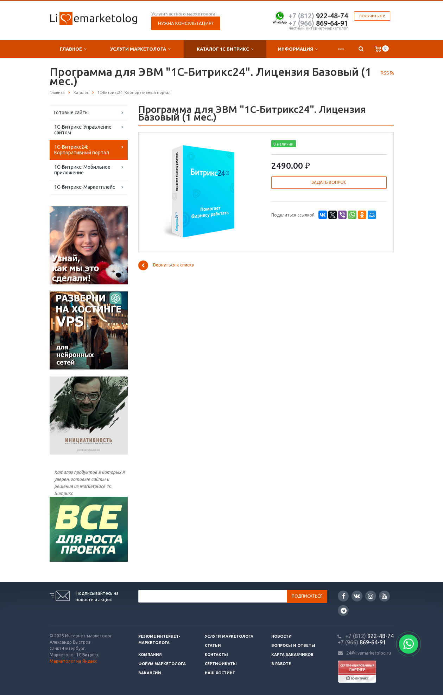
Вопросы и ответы (293, 645)
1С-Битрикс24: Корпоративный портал (81, 149)
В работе (281, 664)
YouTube (384, 596)
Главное (73, 49)
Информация (297, 49)
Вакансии (149, 673)
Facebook (344, 596)
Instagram (370, 596)
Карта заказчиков (292, 654)
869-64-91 (318, 23)
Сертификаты (221, 664)
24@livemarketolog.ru (368, 653)
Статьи (213, 645)
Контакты (216, 654)
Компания (150, 654)
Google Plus (344, 610)
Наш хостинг (220, 673)
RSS (387, 72)
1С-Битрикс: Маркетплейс (84, 187)
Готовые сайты (71, 112)
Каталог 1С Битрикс (225, 49)
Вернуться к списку (166, 265)
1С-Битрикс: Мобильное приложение (82, 169)
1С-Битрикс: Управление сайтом (83, 129)
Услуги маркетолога (140, 49)
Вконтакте (357, 596)
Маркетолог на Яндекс (73, 661)
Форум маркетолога (162, 664)
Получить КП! (372, 16)
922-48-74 (318, 16)
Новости (281, 636)
